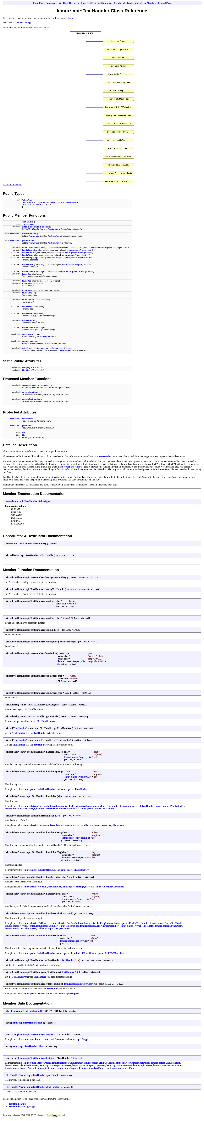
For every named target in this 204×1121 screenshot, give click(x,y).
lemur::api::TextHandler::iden (27, 1046)
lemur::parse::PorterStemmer (168, 1066)
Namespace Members (113, 3)
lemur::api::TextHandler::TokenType (31, 501)
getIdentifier (27, 342)
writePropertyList (30, 349)
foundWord (27, 284)
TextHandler (27, 222)
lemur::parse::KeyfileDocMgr (20, 809)
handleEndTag (28, 265)
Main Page (38, 3)
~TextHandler (28, 225)
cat (23, 433)
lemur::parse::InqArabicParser (55, 1066)
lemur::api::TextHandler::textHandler (40, 1087)
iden (24, 435)
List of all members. (12, 185)
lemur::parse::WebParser (123, 1068)
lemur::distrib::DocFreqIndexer (39, 806)
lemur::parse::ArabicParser (37, 1063)
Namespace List (53, 3)
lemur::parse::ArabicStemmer (38, 994)
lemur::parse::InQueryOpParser (88, 1066)
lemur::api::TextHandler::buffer (27, 1011)
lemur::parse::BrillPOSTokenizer (107, 953)
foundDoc (26, 274)
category (26, 368)
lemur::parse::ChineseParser (165, 1063)
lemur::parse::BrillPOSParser (99, 1063)
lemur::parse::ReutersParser (19, 1068)
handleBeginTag (29, 258)
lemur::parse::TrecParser (92, 1068)
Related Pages (165, 3)
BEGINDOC (28, 203)
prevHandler (27, 426)
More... (71, 18)
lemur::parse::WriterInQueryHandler (55, 809)
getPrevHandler (29, 241)
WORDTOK (55, 203)
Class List (86, 3)
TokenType (27, 200)
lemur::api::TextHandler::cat (27, 1023)
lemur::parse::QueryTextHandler (167, 923)
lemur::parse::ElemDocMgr (74, 789)
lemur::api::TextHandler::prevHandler (40, 1075)
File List (96, 3)
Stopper (66, 467)
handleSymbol (28, 272)
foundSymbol (28, 300)
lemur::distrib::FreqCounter (70, 806)
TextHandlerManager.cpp (22, 1107)
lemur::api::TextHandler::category (35, 1035)
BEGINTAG (70, 203)
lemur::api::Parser (32, 1039)
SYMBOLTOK (41, 205)
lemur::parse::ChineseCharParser (133, 1063)
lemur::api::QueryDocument (109, 887)
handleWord (27, 255)
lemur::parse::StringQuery (76, 887)
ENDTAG (27, 205)
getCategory (27, 335)
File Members (149, 3)
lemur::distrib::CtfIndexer (36, 923)
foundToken (27, 248)
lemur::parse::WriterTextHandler (97, 809)
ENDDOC (42, 203)
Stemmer (77, 467)
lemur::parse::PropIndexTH (170, 806)
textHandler (27, 419)
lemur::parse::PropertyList (103, 248)
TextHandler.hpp (23, 23)
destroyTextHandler (31, 399)
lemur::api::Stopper (69, 926)
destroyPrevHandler (31, 393)
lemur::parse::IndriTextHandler (39, 789)
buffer (25, 438)
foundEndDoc (28, 293)
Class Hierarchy (71, 3)
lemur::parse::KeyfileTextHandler (137, 806)
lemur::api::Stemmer (47, 926)
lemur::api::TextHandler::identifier (36, 1058)
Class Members (133, 3)
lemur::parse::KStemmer (119, 1066)
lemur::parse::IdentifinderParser (21, 1066)
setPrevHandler (29, 386)
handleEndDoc (28, 253)
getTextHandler (29, 234)
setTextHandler (29, 227)
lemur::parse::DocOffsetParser (20, 929)
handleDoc (27, 307)
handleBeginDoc (29, 250)
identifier (26, 370)
